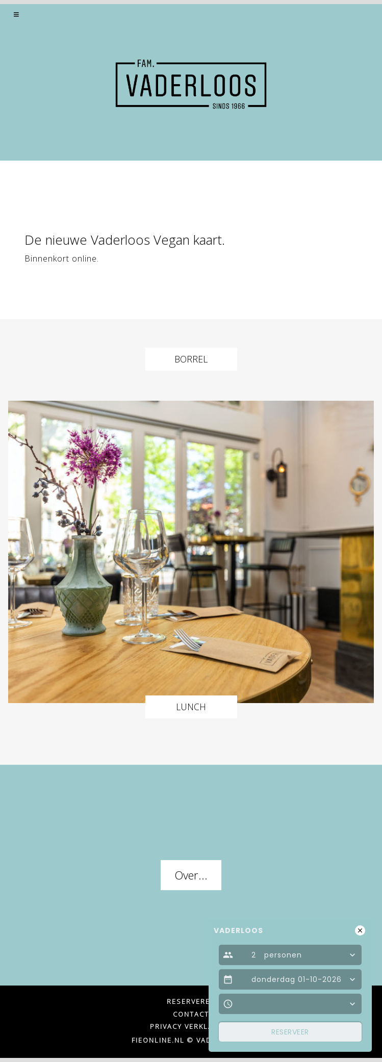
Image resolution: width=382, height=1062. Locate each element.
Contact (191, 1014)
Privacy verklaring (191, 1026)
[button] (17, 14)
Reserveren (191, 1001)
